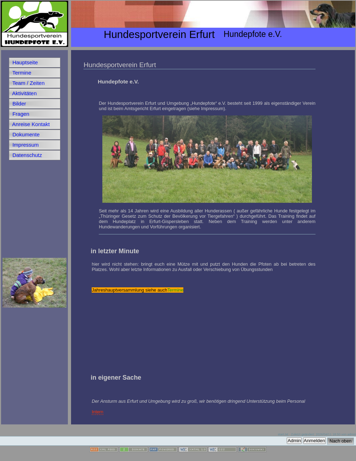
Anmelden (314, 440)
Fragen (20, 114)
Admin (294, 440)
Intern (97, 411)
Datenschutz (26, 155)
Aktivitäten (24, 93)
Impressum (25, 145)
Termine (21, 73)
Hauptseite (24, 62)
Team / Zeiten (28, 83)
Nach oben (341, 441)
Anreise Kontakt (30, 124)
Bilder (18, 104)
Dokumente (25, 134)
